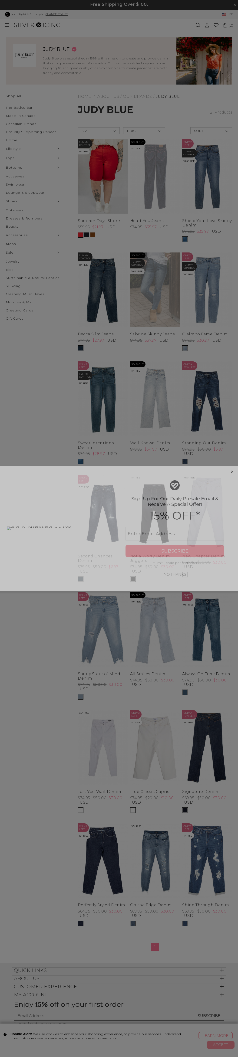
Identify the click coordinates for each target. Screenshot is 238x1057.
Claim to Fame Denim (205, 334)
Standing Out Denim (204, 443)
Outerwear (15, 210)
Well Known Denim (150, 443)
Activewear (16, 176)
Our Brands (137, 96)
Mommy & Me (19, 302)
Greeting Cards (19, 310)
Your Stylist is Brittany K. (28, 14)
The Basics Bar (19, 107)
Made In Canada (21, 116)
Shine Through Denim (205, 905)
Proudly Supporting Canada (31, 132)
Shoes (11, 201)
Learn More (215, 1036)
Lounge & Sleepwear (25, 192)
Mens (11, 244)
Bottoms (14, 167)
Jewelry (13, 261)
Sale (9, 252)
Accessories (17, 235)
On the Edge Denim (151, 905)
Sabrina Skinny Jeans (152, 334)
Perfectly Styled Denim (101, 905)
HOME (84, 96)
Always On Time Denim (206, 674)
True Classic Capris (149, 791)
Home (11, 140)
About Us (108, 96)
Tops (10, 158)
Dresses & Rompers (24, 218)
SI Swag (13, 286)
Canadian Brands (21, 124)
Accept (220, 1045)
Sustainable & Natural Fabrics (32, 278)
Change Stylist (57, 14)
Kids (9, 270)
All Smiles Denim (147, 674)
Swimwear (15, 184)
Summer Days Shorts (99, 221)
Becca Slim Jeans (95, 334)
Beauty (12, 226)
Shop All (13, 96)
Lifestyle (13, 149)
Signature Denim (200, 791)
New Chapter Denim (203, 556)
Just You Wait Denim (99, 791)
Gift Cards (14, 318)
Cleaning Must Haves (25, 294)
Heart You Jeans (147, 221)
